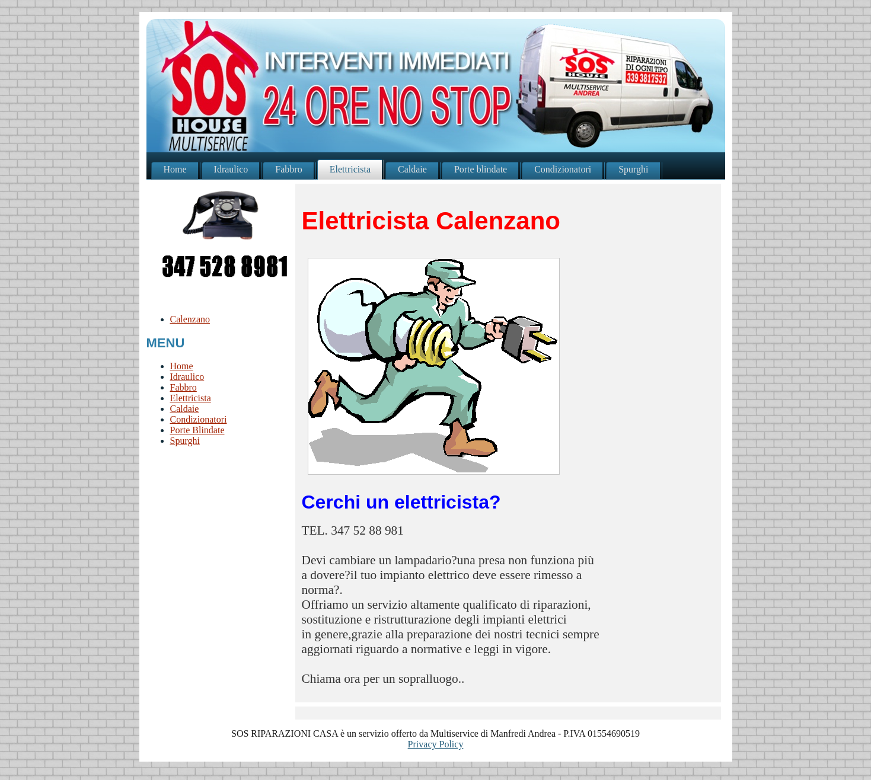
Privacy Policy (436, 744)
